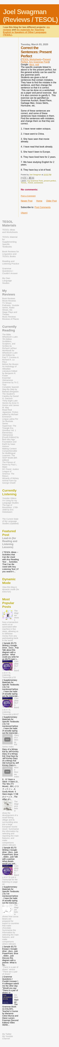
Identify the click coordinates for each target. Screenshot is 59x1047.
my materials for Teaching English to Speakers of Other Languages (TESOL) (24, 32)
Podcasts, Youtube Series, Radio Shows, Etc (10, 307)
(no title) (16, 996)
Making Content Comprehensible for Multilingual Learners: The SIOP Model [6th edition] (9, 454)
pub (37, 64)
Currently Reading (9, 328)
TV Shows (7, 303)
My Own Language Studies (7, 280)
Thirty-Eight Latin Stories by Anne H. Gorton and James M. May (10, 404)
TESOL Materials (9, 223)
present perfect (50, 181)
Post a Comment (28, 196)
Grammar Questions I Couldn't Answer (10, 271)
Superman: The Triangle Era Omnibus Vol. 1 (9, 428)
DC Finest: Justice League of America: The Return (10, 472)
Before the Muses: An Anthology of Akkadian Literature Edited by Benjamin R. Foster (10, 370)
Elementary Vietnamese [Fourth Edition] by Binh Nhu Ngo (10, 436)
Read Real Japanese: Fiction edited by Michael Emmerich (10, 413)
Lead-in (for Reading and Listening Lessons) (9, 543)
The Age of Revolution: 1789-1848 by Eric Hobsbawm (10, 508)
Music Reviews (9, 317)
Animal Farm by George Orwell (9, 481)
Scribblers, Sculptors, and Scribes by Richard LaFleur (9, 344)
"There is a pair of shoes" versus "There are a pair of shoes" (10, 970)
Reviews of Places (10, 319)
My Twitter (6, 1034)
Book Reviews (8, 298)
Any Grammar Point (39, 62)
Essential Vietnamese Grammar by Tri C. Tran (10, 381)
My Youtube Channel (7, 1037)
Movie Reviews (9, 301)
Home (39, 201)
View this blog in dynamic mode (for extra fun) (10, 589)
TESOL (24, 183)
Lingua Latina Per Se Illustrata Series (10, 421)
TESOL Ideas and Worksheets (10, 230)
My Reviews (8, 292)
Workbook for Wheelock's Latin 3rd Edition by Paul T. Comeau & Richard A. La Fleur (10, 356)
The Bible (6, 334)
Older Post (51, 201)
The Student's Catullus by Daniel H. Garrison (10, 396)
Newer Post (26, 201)
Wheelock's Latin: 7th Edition (10, 338)
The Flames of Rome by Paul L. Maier (9, 464)
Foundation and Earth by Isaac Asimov (9, 444)
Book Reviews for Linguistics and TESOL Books (10, 254)
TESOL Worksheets (31, 59)
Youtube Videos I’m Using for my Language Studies (10, 500)
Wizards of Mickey (10, 478)
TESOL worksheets (35, 183)
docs (31, 64)
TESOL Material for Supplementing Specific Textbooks (9, 242)
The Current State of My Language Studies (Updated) (10, 521)
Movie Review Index (16, 772)
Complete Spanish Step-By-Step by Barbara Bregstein (10, 389)
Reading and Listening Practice (10, 262)
